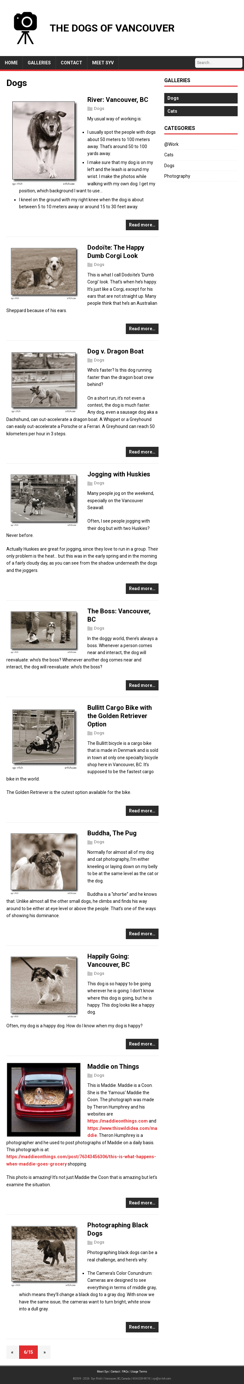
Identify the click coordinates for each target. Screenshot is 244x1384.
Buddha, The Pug (112, 833)
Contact (115, 1371)
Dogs (99, 108)
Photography (177, 176)
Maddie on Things (113, 1066)
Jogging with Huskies (118, 474)
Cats (168, 154)
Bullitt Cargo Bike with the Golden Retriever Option (119, 716)
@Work (171, 144)
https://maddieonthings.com (117, 1121)
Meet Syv (103, 1371)
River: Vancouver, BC (117, 99)
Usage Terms (139, 1371)
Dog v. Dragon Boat (115, 351)
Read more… (142, 224)
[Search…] (218, 63)
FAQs (125, 1371)
